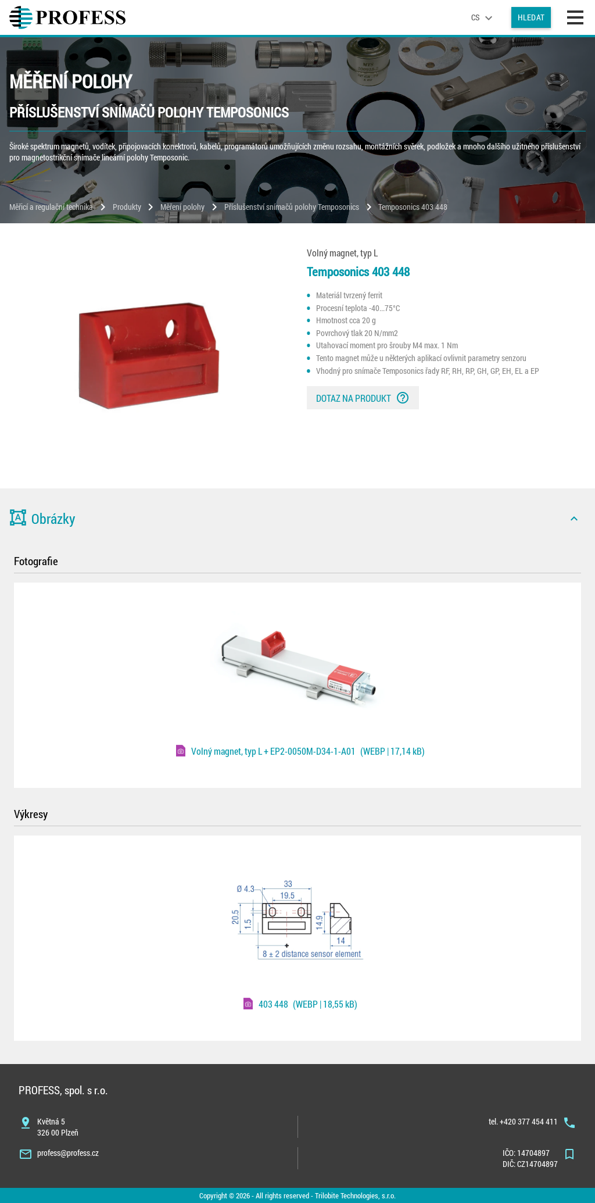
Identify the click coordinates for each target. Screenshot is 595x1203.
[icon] (574, 518)
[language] (483, 17)
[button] (297, 519)
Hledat (531, 17)
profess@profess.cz (68, 1152)
